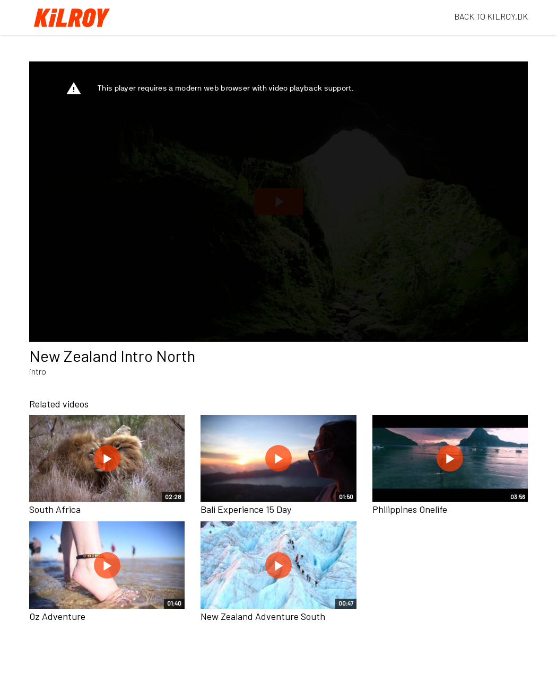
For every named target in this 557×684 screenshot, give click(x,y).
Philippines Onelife (409, 509)
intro (37, 371)
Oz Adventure (57, 616)
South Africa (55, 509)
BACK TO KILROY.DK (491, 16)
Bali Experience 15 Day (246, 509)
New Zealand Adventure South (263, 616)
